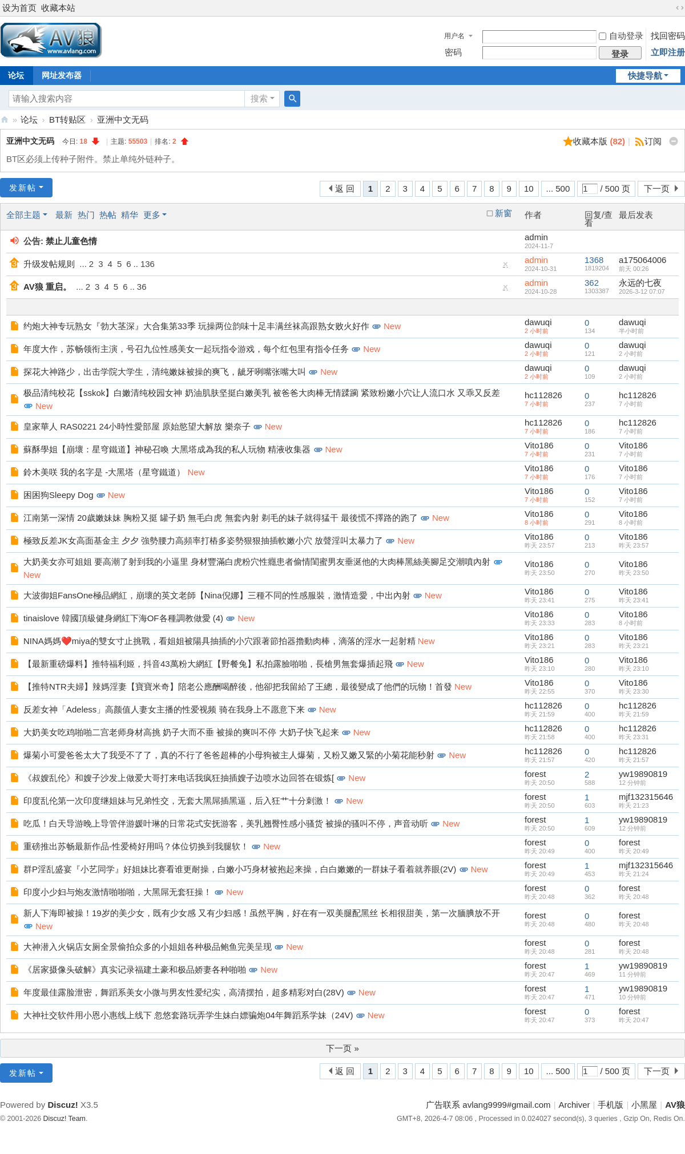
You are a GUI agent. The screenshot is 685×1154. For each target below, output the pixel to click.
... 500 (558, 188)
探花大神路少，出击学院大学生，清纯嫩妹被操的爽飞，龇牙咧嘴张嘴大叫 (164, 371)
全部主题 (23, 215)
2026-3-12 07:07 (642, 291)
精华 (129, 215)
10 (529, 188)
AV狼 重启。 (47, 286)
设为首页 (19, 8)
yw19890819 (643, 774)
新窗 (503, 213)
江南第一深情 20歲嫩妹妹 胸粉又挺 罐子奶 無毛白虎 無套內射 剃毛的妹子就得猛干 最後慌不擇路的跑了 (220, 518)
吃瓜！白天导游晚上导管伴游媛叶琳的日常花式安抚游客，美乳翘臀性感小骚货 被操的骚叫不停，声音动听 (225, 823)
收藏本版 (599, 141)
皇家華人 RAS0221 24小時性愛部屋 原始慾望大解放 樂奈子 (137, 426)
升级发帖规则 (49, 264)
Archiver (574, 1105)
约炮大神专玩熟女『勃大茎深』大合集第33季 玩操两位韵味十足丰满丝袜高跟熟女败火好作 (196, 326)
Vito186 (539, 445)
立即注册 (668, 52)
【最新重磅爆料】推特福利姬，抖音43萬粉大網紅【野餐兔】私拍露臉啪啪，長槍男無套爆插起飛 (208, 664)
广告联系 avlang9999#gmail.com (488, 1105)
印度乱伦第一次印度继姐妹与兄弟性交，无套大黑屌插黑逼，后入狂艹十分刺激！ (177, 800)
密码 (453, 52)
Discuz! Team (64, 1119)
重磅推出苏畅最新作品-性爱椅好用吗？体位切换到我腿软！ (136, 846)
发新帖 (23, 187)
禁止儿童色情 (71, 241)
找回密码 (668, 36)
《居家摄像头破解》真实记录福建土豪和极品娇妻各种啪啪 (134, 969)
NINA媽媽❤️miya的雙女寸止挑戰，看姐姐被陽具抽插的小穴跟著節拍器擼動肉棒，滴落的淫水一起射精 (219, 641)
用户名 (454, 36)
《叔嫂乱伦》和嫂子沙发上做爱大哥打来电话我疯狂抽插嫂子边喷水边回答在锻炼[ (178, 778)
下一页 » (342, 1048)
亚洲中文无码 (122, 119)
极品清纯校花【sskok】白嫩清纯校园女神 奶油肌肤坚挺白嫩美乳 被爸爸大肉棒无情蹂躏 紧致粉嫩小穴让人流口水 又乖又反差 (261, 393)
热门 (86, 215)
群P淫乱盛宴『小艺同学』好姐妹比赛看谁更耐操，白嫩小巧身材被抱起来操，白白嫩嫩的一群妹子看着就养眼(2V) (239, 869)
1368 (594, 260)
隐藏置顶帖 (505, 267)
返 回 (344, 188)
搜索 (259, 98)
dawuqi (538, 322)
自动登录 (621, 36)
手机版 (610, 1105)
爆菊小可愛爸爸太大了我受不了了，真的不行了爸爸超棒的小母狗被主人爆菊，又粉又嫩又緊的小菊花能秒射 (228, 755)
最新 (63, 215)
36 (142, 286)
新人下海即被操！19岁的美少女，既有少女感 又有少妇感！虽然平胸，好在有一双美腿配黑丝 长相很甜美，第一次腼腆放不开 (261, 913)
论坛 (29, 119)
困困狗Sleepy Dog (58, 495)
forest (535, 774)
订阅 (653, 141)
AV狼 (4, 119)
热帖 (107, 215)
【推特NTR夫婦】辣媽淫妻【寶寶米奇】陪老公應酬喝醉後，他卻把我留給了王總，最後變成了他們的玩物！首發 (237, 686)
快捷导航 (645, 75)
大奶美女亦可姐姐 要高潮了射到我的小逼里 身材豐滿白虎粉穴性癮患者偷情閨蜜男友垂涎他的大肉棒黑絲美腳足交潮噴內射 (256, 561)
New (392, 326)
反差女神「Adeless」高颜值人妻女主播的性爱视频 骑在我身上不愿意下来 (164, 709)
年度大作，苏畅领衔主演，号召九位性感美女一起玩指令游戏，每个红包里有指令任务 (186, 349)
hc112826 (543, 395)
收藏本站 (58, 8)
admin (536, 237)
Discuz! (62, 1105)
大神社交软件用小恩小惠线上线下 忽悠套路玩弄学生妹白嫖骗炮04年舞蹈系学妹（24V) (188, 1015)
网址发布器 (62, 75)
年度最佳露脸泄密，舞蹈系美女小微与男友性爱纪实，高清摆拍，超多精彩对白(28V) (183, 992)
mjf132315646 (646, 796)
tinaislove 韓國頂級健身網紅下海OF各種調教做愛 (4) (123, 618)
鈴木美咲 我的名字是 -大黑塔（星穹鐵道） (104, 472)
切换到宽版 (680, 8)
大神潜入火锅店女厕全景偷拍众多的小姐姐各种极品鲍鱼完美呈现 (147, 946)
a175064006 (642, 260)
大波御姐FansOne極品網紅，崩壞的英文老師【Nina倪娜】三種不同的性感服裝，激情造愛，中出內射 (216, 595)
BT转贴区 (67, 119)
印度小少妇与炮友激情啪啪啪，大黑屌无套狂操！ (117, 892)
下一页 (657, 188)
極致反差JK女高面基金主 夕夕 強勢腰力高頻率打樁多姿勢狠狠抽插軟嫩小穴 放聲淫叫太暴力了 (203, 540)
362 (592, 283)
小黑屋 (644, 1105)
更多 (151, 215)
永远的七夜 (640, 283)
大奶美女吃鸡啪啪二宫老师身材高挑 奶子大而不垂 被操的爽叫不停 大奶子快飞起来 (181, 732)
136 (147, 264)
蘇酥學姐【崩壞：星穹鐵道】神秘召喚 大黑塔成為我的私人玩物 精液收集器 (167, 449)
